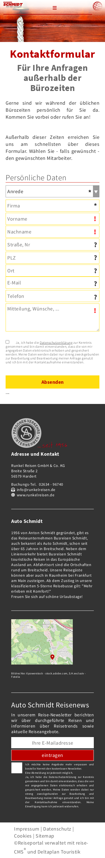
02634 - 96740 (51, 484)
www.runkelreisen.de (36, 494)
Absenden (52, 382)
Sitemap (45, 836)
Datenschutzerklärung (56, 342)
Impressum (26, 829)
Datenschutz (57, 829)
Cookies (23, 836)
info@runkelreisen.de (36, 489)
